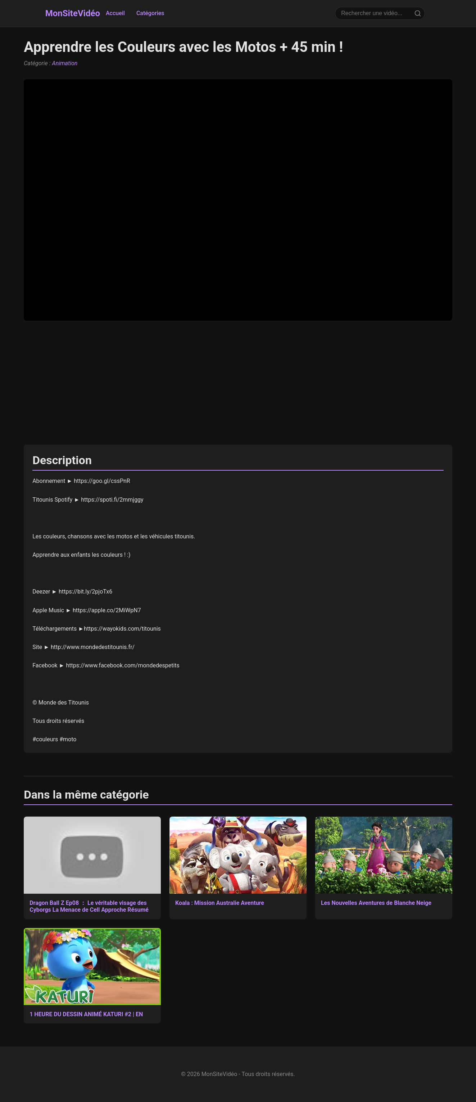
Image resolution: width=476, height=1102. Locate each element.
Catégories (150, 13)
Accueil (115, 13)
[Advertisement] (238, 382)
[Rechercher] (418, 13)
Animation (65, 63)
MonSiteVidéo (72, 13)
